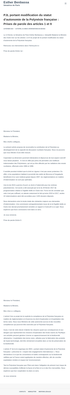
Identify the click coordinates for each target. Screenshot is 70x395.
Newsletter (32, 391)
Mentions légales (45, 391)
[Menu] (65, 3)
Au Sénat (25, 28)
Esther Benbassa (16, 2)
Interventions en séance (37, 28)
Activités (18, 28)
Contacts (22, 391)
